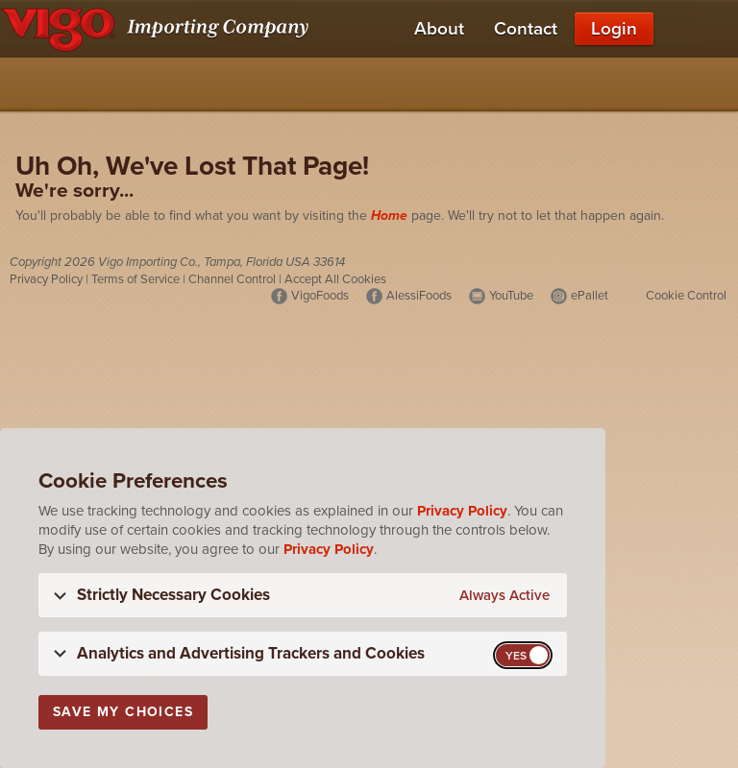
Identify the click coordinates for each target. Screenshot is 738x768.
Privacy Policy (46, 279)
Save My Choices (123, 712)
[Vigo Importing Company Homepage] (158, 29)
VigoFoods (320, 295)
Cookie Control (686, 295)
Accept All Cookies (335, 279)
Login (614, 28)
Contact (525, 28)
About (439, 28)
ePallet (589, 295)
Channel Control (232, 279)
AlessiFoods (419, 295)
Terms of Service (135, 279)
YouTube (511, 295)
